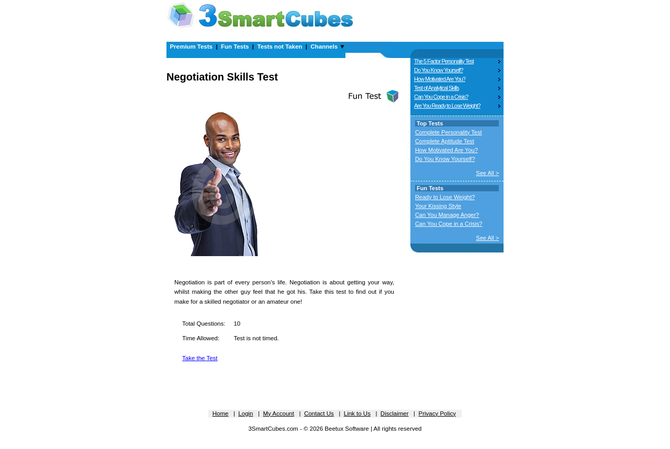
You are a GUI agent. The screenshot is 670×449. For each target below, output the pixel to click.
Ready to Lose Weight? (445, 197)
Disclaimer (395, 413)
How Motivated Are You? (439, 79)
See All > (487, 173)
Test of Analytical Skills (436, 88)
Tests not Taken (279, 46)
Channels (324, 46)
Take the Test (200, 358)
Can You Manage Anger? (447, 215)
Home (221, 413)
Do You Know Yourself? (438, 70)
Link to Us (357, 413)
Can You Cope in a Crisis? (441, 97)
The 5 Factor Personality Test (444, 61)
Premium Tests (191, 46)
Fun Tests (235, 46)
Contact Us (319, 413)
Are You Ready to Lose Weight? (447, 105)
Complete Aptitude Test (444, 141)
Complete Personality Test (448, 132)
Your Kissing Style (438, 206)
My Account (278, 413)
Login (245, 413)
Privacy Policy (437, 413)
